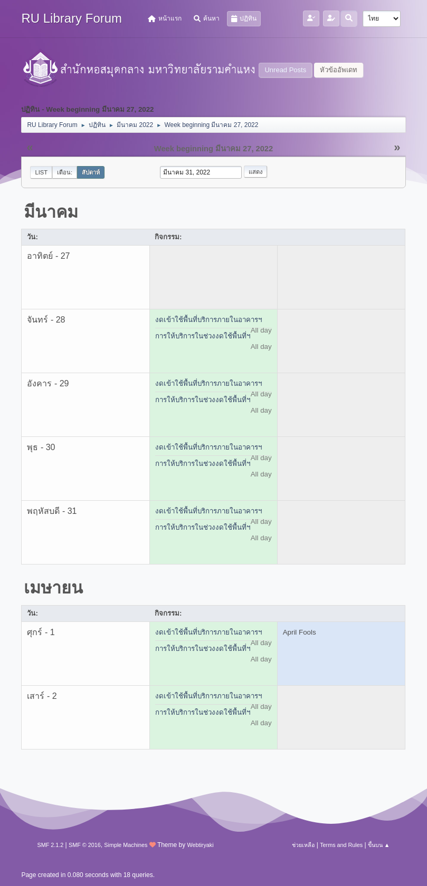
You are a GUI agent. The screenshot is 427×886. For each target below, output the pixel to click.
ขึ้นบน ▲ (379, 845)
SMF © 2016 (85, 845)
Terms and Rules (341, 845)
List (41, 172)
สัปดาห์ (91, 172)
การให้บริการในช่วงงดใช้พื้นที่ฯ (202, 336)
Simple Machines (125, 845)
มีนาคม (51, 211)
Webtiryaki (200, 845)
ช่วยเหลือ (303, 845)
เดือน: (64, 172)
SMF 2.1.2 (50, 845)
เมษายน (53, 587)
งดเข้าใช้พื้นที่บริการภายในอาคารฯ (208, 320)
